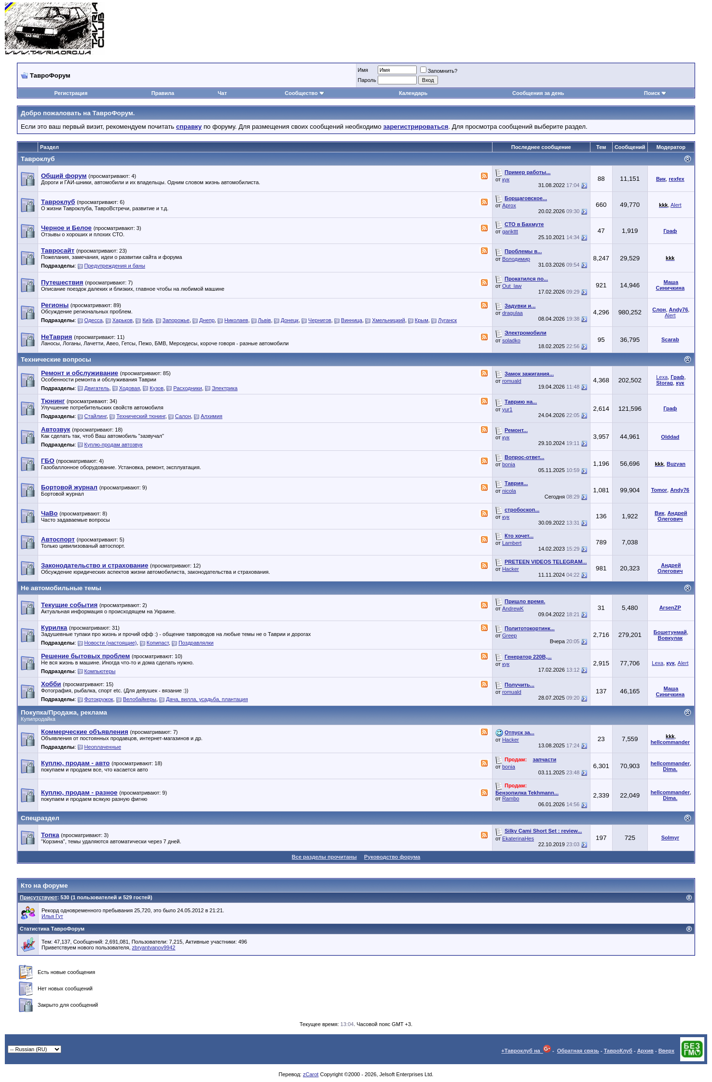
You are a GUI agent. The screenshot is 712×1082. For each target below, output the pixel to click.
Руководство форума (392, 857)
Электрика (225, 388)
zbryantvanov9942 (154, 947)
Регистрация (70, 93)
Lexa (662, 377)
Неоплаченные (102, 747)
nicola (509, 491)
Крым (421, 320)
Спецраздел (40, 818)
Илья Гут (52, 916)
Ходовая (129, 388)
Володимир (516, 259)
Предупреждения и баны (114, 266)
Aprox (509, 205)
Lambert (511, 543)
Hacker (510, 569)
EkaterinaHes (518, 838)
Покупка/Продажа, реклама (64, 712)
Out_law (511, 286)
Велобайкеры (139, 699)
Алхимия (211, 416)
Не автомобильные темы (61, 588)
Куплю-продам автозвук (113, 444)
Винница (351, 320)
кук (505, 179)
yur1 (507, 409)
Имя (363, 70)
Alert (676, 205)
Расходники (187, 388)
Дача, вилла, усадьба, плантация (207, 699)
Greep (509, 635)
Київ (147, 320)
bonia (508, 464)
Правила (162, 93)
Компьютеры (100, 671)
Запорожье (176, 320)
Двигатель (97, 388)
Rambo (510, 798)
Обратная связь (578, 1051)
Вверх (666, 1051)
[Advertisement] (531, 29)
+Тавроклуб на (526, 1051)
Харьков (122, 320)
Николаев (236, 320)
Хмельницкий (388, 320)
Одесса (93, 320)
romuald (511, 381)
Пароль (367, 80)
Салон (183, 416)
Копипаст (158, 643)
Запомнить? (439, 71)
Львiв (264, 320)
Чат (222, 93)
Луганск (447, 320)
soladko (511, 340)
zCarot (310, 1074)
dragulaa (512, 313)
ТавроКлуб (618, 1051)
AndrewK (513, 608)
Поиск (655, 93)
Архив (645, 1051)
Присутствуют (38, 897)
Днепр (207, 320)
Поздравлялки (196, 643)
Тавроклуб (38, 158)
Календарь (413, 93)
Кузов (157, 388)
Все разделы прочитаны (324, 857)
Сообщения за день (538, 93)
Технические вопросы (56, 359)
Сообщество (304, 93)
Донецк (290, 320)
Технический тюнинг (140, 416)
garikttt (510, 231)
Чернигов (319, 320)
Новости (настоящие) (110, 643)
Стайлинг (95, 416)
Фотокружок (98, 699)
